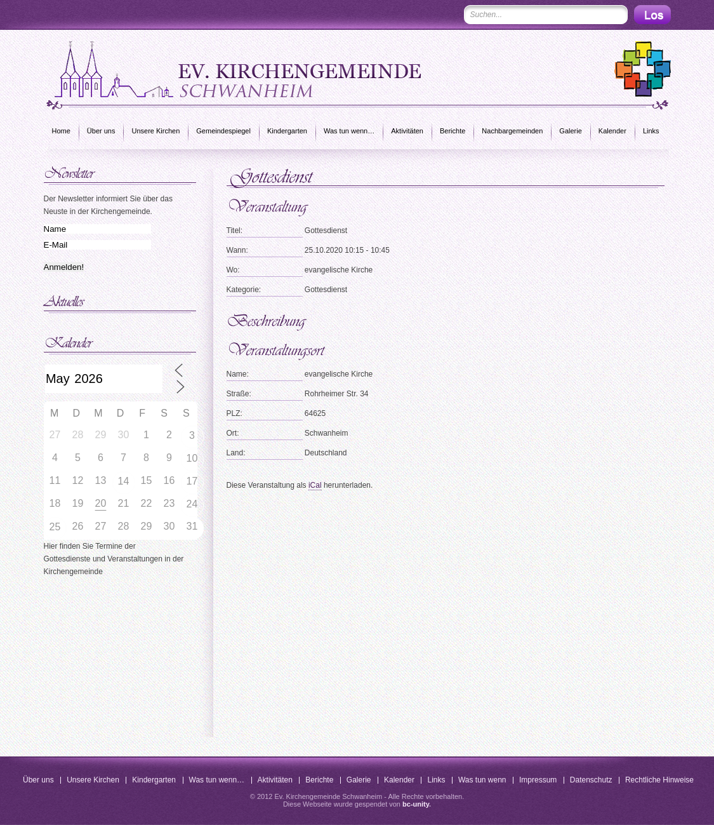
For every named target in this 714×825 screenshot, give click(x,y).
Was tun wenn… (349, 131)
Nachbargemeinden (512, 131)
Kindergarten (287, 131)
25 (55, 526)
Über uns (101, 131)
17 (192, 481)
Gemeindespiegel (223, 131)
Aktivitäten (407, 131)
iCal (315, 485)
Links (651, 131)
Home (61, 131)
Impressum (538, 779)
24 (192, 504)
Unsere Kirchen (155, 131)
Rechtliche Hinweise (659, 779)
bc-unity (415, 804)
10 (192, 458)
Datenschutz (591, 779)
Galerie (570, 131)
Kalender (612, 131)
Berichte (452, 131)
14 (123, 481)
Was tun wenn (482, 779)
